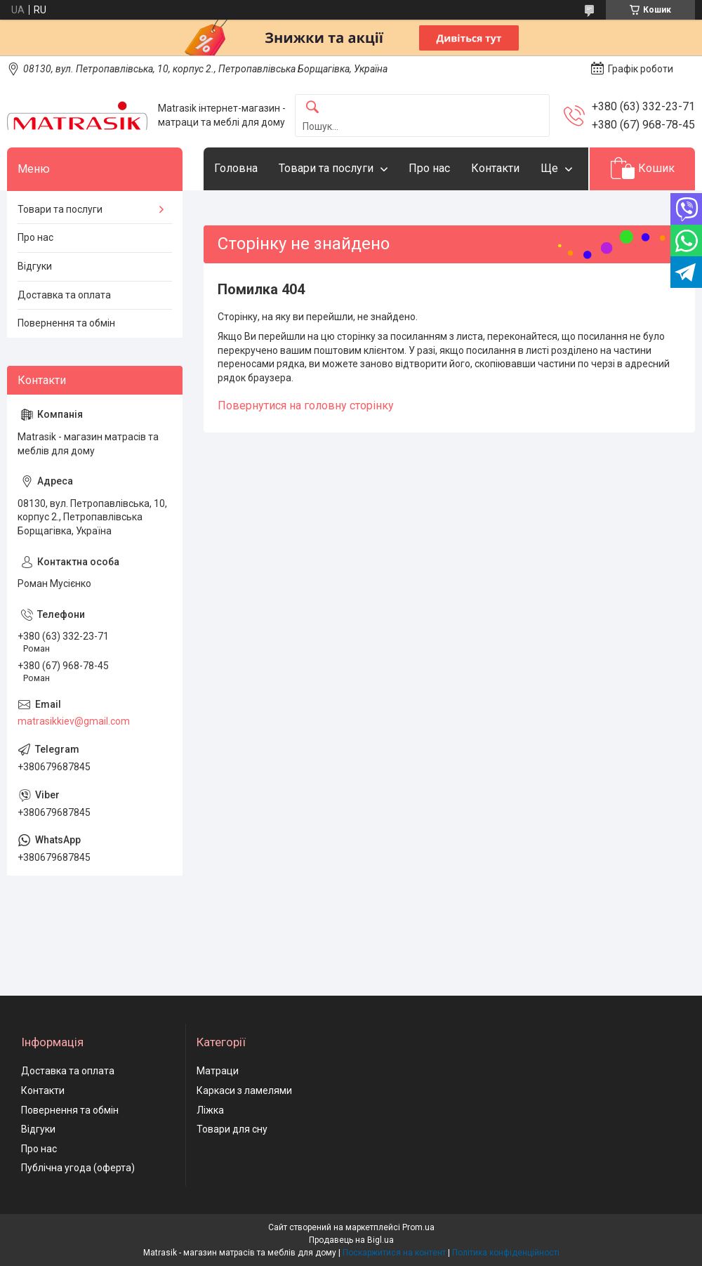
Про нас (429, 168)
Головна (236, 168)
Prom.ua (418, 1227)
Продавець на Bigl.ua (351, 1240)
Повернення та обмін (66, 323)
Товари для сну (232, 1129)
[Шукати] (312, 108)
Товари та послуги (326, 168)
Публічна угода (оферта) (78, 1167)
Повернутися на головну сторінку (306, 405)
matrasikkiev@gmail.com (74, 721)
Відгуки (35, 266)
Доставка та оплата (64, 295)
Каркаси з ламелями (244, 1090)
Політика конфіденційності (505, 1253)
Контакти (495, 168)
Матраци (218, 1070)
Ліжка (210, 1110)
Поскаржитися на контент (394, 1253)
